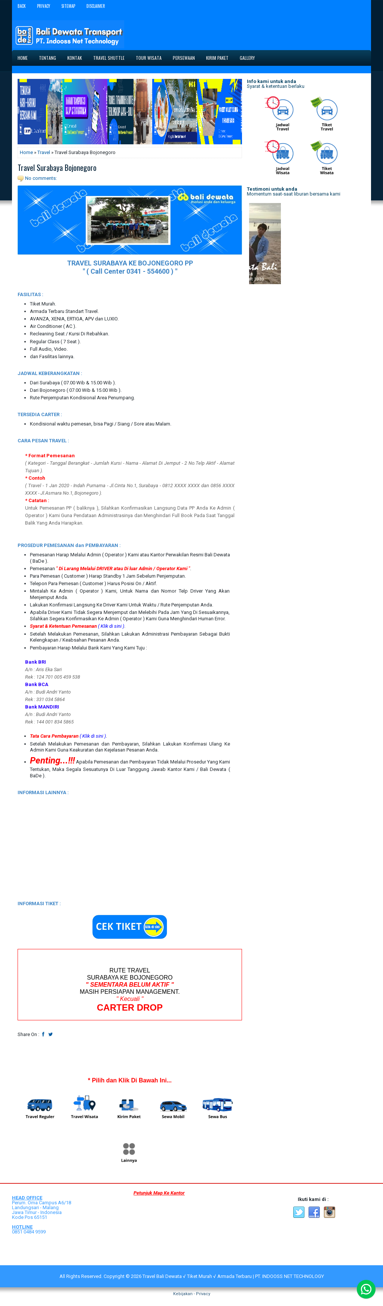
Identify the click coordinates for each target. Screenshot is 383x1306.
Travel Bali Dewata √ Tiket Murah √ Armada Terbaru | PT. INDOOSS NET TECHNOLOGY (233, 1276)
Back (22, 6)
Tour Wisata (149, 58)
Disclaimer (95, 6)
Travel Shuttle (109, 58)
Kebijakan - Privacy (191, 1293)
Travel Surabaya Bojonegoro (57, 167)
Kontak (74, 58)
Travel (43, 152)
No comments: (41, 178)
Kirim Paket (217, 58)
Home (23, 58)
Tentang (47, 58)
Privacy (43, 6)
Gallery (247, 58)
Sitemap (68, 6)
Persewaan (184, 58)
